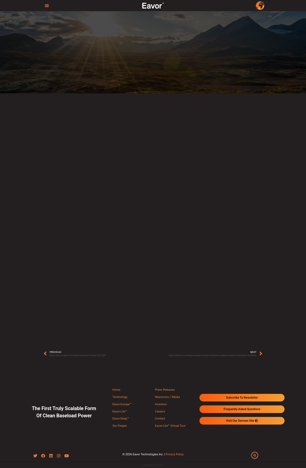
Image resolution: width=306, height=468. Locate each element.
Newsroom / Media (167, 397)
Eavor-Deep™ (120, 418)
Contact (160, 418)
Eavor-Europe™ (121, 404)
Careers (160, 411)
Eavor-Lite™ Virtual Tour (170, 426)
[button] (47, 5)
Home (116, 390)
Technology (119, 397)
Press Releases (165, 390)
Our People (119, 426)
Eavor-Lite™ (119, 411)
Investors (161, 404)
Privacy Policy (175, 454)
